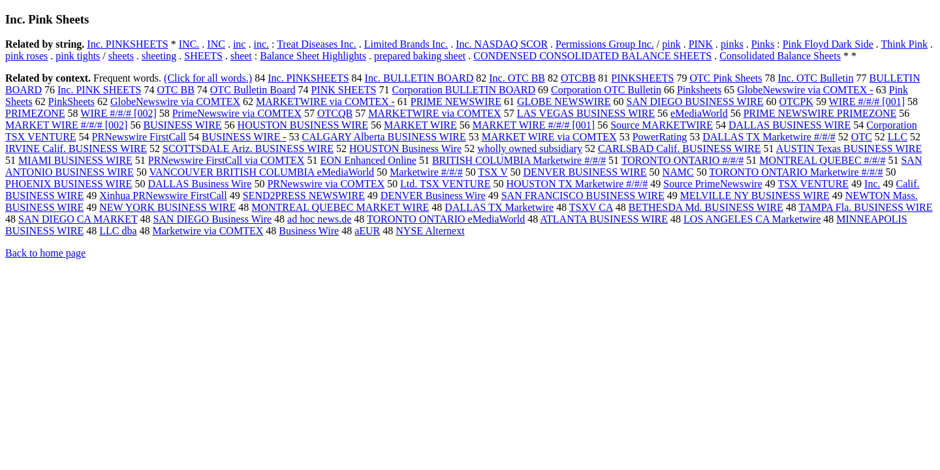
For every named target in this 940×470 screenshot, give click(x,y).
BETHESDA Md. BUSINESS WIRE (706, 207)
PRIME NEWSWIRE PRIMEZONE (820, 113)
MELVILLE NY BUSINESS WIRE (755, 195)
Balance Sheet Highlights (313, 55)
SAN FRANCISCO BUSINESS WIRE (583, 195)
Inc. (872, 183)
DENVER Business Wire (433, 195)
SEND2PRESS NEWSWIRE (304, 195)
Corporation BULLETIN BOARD (463, 89)
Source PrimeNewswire (712, 183)
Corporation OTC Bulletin (606, 89)
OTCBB (578, 78)
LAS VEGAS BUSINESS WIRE (586, 113)
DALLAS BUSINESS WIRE (789, 125)
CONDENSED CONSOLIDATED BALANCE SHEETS (592, 55)
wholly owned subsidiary (529, 148)
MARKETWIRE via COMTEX (434, 113)
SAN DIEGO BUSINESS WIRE (694, 101)
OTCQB (334, 113)
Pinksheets (699, 89)
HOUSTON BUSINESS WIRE (303, 125)
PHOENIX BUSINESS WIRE (68, 183)
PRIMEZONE (35, 113)
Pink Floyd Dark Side (828, 44)
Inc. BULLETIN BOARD (419, 78)
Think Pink (904, 44)
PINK (701, 44)
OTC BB (175, 89)
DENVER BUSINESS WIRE (585, 172)
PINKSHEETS (642, 78)
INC (216, 44)
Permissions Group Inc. (605, 44)
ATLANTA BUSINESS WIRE (604, 219)
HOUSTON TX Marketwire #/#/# (577, 183)
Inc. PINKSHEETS (127, 44)
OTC (861, 136)
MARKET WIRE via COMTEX (549, 136)
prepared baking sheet (419, 55)
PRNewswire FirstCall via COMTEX (226, 160)
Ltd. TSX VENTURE (445, 183)
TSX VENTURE (813, 183)
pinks (732, 44)
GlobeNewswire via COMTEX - (805, 89)
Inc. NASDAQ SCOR (502, 44)
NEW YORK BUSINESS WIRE (167, 207)
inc (239, 44)
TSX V (492, 172)
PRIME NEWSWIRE (456, 101)
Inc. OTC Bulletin (816, 78)
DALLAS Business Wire (199, 183)
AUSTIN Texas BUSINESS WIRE (849, 148)
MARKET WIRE (420, 125)
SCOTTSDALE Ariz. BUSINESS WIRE (248, 148)
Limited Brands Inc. (406, 44)
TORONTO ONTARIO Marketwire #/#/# (796, 172)
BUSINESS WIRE (182, 125)
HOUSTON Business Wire (405, 148)
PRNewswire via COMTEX (325, 183)
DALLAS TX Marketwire (499, 207)
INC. (189, 44)
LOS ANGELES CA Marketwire (752, 219)
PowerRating (660, 136)
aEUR (367, 230)
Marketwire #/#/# (426, 172)
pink (671, 44)
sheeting (159, 55)
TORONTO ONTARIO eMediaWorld (446, 219)
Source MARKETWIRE (661, 125)
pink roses (26, 55)
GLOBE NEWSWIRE (564, 101)
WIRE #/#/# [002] (118, 113)
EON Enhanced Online (368, 160)
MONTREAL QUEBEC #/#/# (822, 160)
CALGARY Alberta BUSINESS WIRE (384, 136)
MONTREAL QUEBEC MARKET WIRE (340, 207)
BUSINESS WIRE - (244, 136)
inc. (261, 44)
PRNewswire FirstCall (139, 136)
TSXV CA (591, 207)
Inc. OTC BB (517, 78)
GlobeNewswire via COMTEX (175, 101)
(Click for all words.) (208, 78)
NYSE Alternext (430, 230)
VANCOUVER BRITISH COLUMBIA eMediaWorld (261, 172)
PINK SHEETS (343, 89)
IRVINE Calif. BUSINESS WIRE (76, 148)
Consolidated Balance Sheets (780, 55)
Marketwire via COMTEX (208, 230)
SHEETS (203, 55)
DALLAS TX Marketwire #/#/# (769, 136)
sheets (121, 55)
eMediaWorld (699, 113)
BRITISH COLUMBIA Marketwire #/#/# (519, 160)
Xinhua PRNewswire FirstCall (163, 195)
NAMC (678, 172)
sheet (241, 55)
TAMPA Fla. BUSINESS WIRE (865, 207)
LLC (897, 136)
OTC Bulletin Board (253, 89)
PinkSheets (71, 101)
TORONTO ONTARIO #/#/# (682, 160)
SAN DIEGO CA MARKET (77, 219)
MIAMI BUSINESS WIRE (75, 160)
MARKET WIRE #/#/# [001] (534, 125)
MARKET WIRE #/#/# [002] (66, 125)
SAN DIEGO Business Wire (212, 219)
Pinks (763, 44)
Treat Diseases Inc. (316, 44)
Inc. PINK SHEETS (99, 89)
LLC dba (117, 230)
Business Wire (309, 230)
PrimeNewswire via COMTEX (237, 113)
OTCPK (796, 101)
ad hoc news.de (319, 219)
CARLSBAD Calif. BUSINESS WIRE (679, 148)
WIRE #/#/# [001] (867, 101)
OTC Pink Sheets (725, 78)
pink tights (77, 55)
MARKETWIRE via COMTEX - (325, 101)
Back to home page (45, 252)
